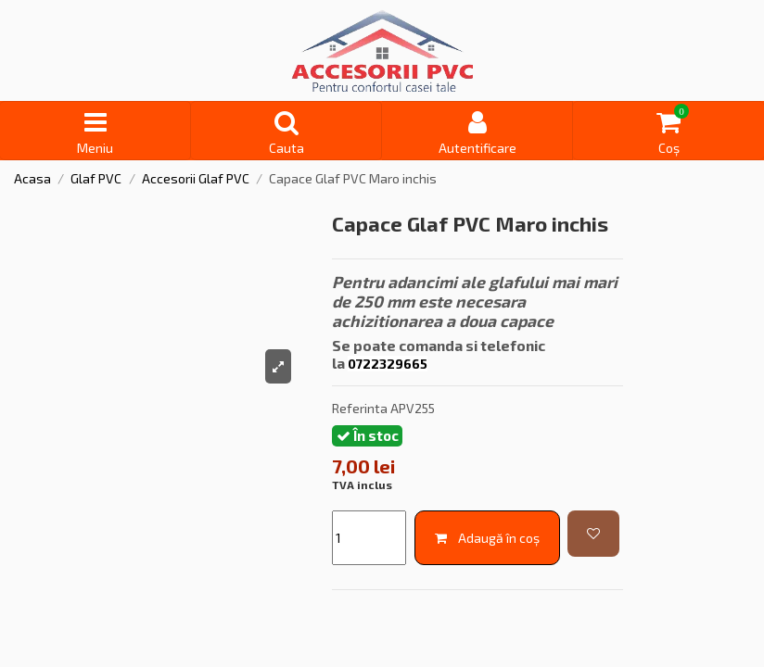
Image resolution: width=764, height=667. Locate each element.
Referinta (360, 408)
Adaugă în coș (487, 538)
